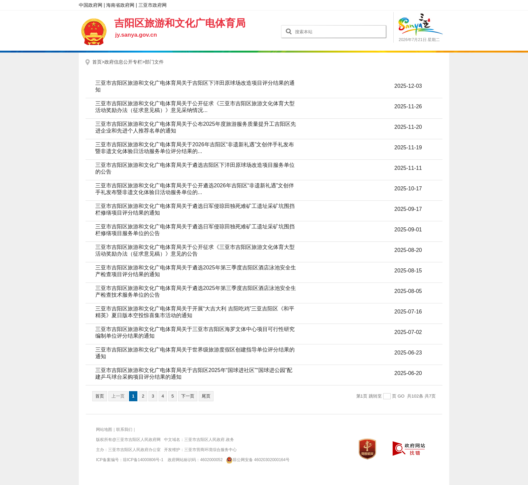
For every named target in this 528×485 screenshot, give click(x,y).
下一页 (187, 396)
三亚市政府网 (152, 5)
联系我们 (124, 429)
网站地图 (104, 429)
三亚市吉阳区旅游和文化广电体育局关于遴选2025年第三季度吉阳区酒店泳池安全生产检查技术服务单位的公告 (195, 291)
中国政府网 (90, 5)
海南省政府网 (120, 5)
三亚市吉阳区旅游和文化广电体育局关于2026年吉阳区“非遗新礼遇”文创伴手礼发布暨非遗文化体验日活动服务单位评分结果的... (194, 148)
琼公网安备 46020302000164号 (257, 459)
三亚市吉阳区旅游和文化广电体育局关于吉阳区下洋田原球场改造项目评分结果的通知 (195, 86)
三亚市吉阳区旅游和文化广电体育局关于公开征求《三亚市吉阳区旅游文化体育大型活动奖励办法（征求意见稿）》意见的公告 (195, 250)
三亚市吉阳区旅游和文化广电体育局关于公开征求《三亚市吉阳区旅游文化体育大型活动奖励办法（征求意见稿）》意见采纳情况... (195, 107)
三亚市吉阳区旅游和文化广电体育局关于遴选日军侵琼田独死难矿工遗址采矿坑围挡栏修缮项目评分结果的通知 (195, 209)
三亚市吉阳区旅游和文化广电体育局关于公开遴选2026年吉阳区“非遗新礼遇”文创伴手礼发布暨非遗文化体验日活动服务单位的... (194, 189)
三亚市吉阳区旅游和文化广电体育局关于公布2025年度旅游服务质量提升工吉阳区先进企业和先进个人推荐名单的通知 (195, 127)
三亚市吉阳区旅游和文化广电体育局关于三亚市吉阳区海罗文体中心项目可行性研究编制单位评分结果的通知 (195, 332)
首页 (99, 396)
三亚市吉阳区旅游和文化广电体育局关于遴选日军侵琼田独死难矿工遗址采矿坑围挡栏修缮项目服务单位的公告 (195, 230)
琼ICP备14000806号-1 (143, 459)
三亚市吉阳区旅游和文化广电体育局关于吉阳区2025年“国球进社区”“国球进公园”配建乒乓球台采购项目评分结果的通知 (193, 373)
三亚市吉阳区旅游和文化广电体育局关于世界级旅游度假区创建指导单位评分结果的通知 (195, 353)
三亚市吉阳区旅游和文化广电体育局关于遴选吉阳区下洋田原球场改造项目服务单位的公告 (195, 168)
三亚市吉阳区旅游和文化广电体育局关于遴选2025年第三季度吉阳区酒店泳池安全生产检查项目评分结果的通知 (195, 271)
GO (401, 396)
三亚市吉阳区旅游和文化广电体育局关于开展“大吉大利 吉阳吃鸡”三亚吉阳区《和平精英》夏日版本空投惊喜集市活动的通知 (194, 312)
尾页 (206, 396)
